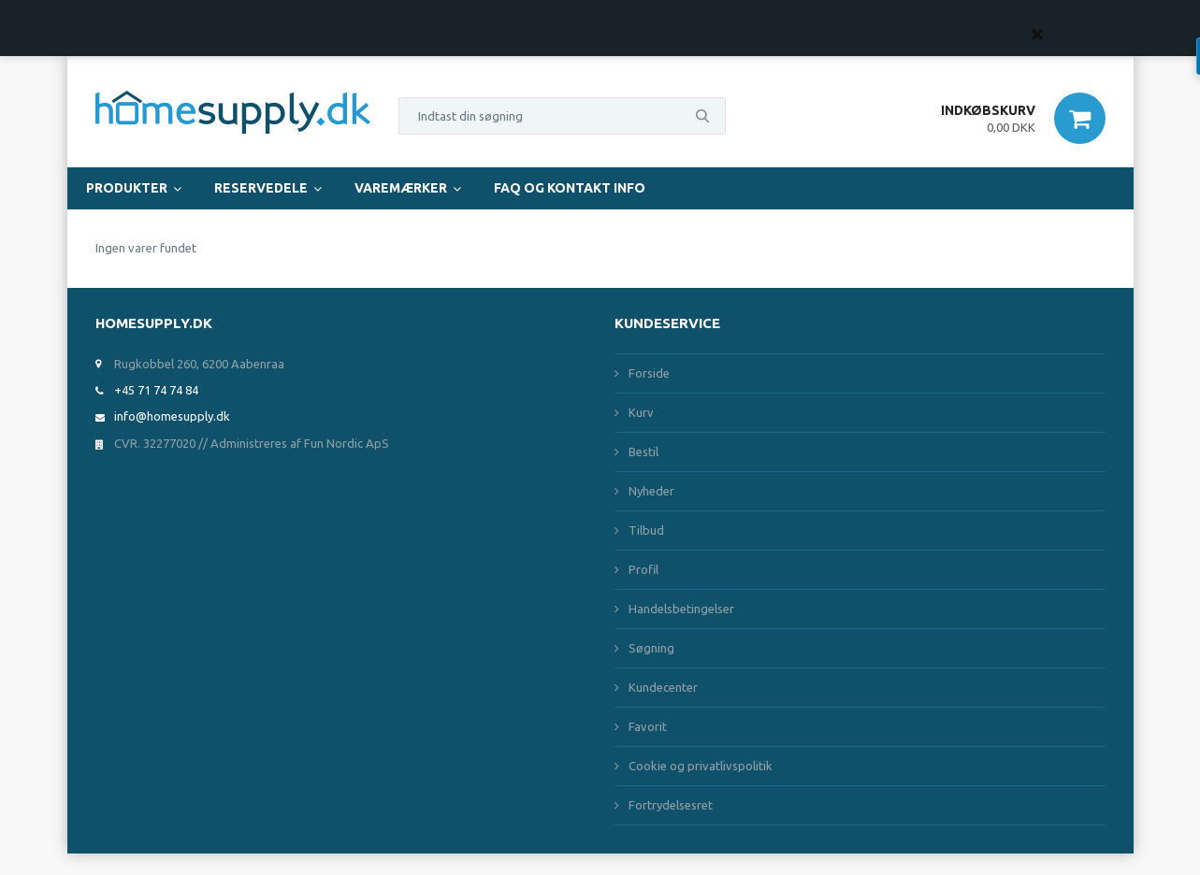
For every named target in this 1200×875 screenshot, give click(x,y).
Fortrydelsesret (671, 804)
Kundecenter (663, 687)
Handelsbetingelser (681, 608)
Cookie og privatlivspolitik (701, 765)
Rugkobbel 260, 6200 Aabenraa (199, 363)
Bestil (643, 451)
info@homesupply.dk (172, 416)
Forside (649, 373)
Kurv (641, 412)
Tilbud (646, 530)
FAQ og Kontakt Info (569, 187)
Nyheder (651, 490)
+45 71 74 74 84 (156, 389)
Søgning (651, 647)
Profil (643, 569)
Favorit (648, 726)
